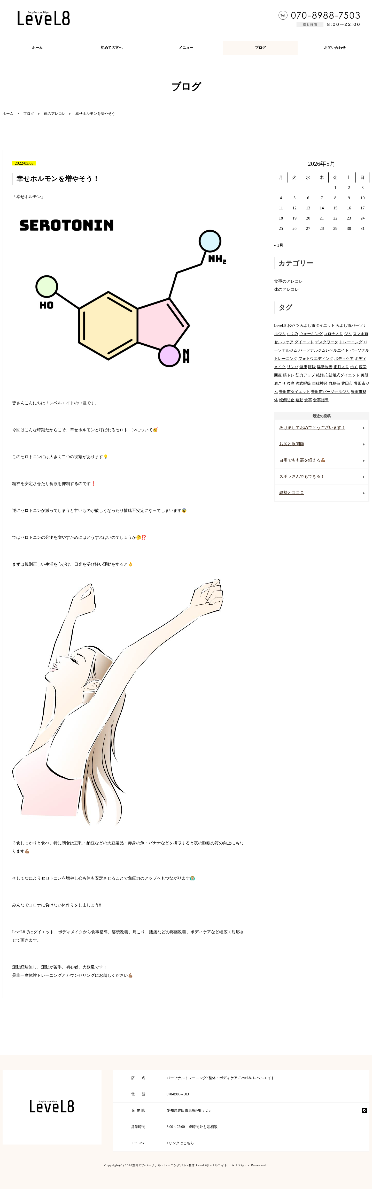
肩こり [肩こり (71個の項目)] (280, 383)
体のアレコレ (55, 114)
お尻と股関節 (291, 444)
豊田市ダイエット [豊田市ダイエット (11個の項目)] (294, 391)
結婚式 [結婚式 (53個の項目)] (322, 375)
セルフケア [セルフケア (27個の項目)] (283, 342)
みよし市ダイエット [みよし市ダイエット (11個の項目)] (317, 325)
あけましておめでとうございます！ (312, 427)
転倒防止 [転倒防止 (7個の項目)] (287, 400)
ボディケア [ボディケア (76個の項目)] (344, 358)
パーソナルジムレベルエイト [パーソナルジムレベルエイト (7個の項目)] (323, 350)
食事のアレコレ (288, 281)
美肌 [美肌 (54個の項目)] (364, 375)
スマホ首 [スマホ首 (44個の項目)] (360, 333)
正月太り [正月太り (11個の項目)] (341, 367)
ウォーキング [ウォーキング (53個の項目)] (311, 333)
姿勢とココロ (291, 492)
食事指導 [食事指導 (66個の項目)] (321, 400)
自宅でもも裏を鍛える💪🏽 (302, 460)
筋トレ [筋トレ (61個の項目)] (289, 375)
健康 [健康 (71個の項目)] (303, 367)
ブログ (260, 48)
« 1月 (278, 245)
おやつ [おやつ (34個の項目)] (293, 325)
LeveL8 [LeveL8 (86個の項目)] (280, 325)
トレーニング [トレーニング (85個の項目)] (350, 342)
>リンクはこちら (180, 1143)
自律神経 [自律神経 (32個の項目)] (320, 383)
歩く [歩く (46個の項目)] (354, 367)
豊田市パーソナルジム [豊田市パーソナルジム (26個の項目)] (330, 391)
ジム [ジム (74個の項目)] (348, 333)
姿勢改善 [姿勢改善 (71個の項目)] (324, 367)
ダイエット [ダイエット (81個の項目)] (304, 342)
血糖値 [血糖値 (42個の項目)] (334, 383)
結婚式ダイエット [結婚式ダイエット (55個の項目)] (344, 375)
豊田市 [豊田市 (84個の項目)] (347, 383)
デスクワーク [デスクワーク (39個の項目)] (326, 342)
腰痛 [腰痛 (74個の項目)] (291, 383)
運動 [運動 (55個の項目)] (299, 400)
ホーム (37, 48)
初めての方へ (111, 48)
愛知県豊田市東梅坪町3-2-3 (189, 1110)
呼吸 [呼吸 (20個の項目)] (312, 367)
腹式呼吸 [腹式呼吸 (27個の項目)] (303, 383)
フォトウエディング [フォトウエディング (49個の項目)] (315, 358)
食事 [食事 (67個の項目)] (308, 400)
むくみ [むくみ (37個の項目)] (292, 333)
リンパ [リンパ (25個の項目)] (292, 367)
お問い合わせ (335, 48)
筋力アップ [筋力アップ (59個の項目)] (305, 375)
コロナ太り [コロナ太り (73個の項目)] (333, 333)
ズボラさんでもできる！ (302, 476)
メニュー (186, 48)
